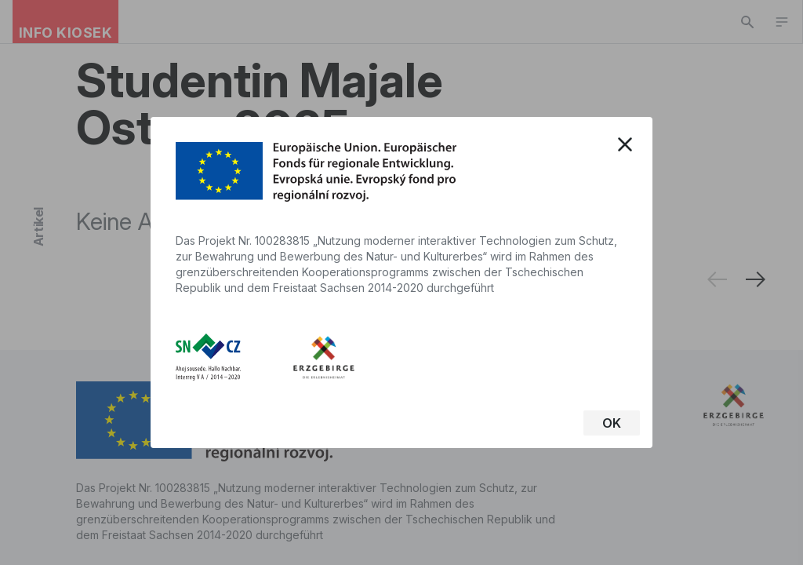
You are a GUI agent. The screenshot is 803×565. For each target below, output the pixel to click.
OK (611, 423)
